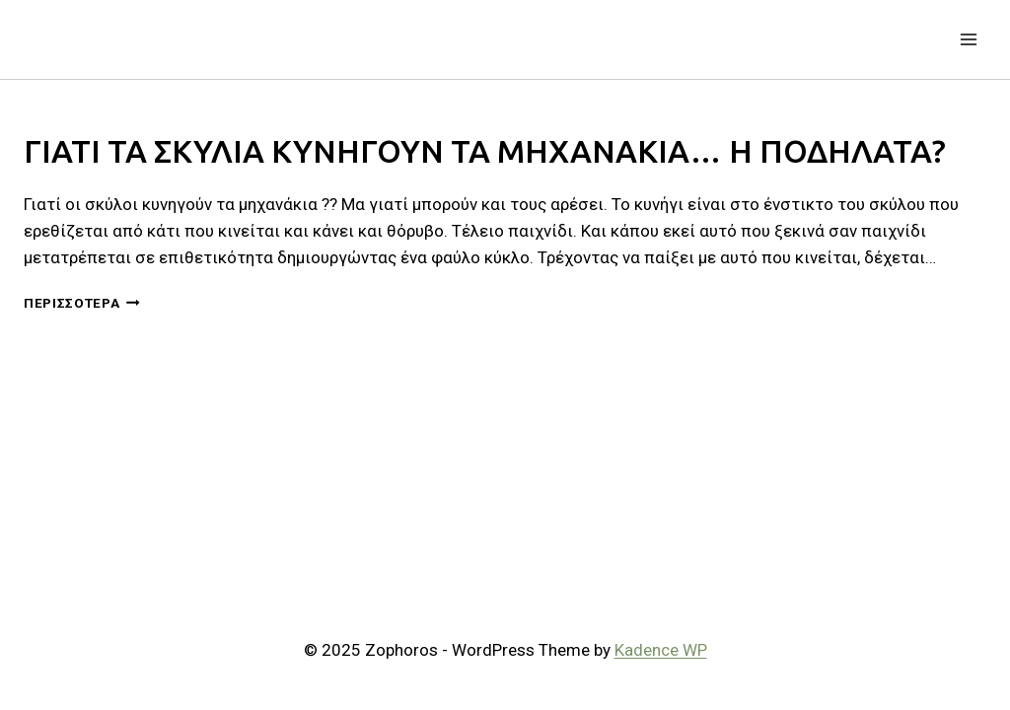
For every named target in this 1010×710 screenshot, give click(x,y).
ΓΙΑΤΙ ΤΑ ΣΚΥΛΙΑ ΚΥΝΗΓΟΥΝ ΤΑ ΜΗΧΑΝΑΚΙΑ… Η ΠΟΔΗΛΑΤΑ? (485, 151)
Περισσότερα (82, 303)
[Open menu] (968, 39)
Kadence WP (660, 650)
